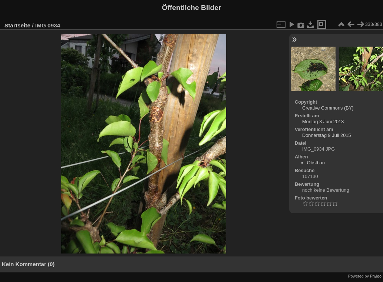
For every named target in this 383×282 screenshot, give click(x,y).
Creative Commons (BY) (328, 108)
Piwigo (376, 276)
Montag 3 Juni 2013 (323, 121)
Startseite (17, 25)
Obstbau (316, 162)
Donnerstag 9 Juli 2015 (326, 135)
